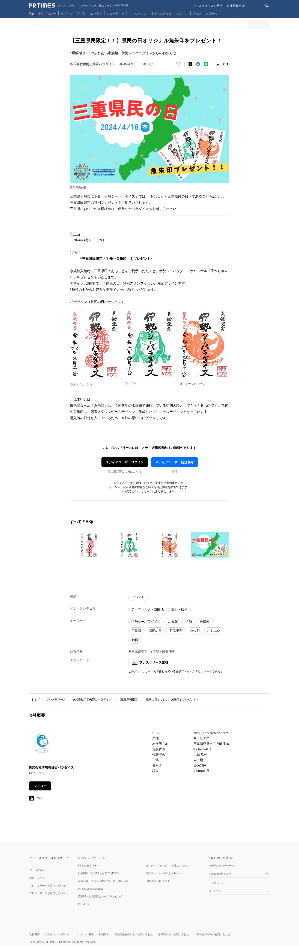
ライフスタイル (161, 13)
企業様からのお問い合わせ (173, 934)
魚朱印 (195, 631)
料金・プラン (37, 878)
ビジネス (182, 13)
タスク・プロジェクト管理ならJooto (167, 865)
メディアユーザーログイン (124, 462)
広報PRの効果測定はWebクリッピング (100, 896)
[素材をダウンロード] (217, 64)
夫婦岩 (204, 621)
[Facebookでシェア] (198, 64)
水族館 (173, 621)
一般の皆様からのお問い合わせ (212, 934)
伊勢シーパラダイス (145, 621)
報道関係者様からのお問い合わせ (133, 934)
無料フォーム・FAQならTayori (163, 873)
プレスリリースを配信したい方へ (48, 893)
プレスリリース (56, 699)
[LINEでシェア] (205, 64)
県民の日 (155, 631)
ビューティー (115, 13)
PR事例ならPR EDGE (157, 881)
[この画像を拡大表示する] (89, 545)
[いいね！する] (178, 64)
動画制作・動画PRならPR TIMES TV (98, 873)
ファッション (138, 13)
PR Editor (83, 904)
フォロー (40, 786)
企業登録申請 (236, 6)
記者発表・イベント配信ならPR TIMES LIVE (103, 881)
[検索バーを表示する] (267, 6)
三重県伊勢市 (138, 651)
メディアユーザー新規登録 (174, 462)
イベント (137, 597)
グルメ (197, 13)
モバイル (66, 13)
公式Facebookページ (221, 865)
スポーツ (212, 13)
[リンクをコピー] (225, 64)
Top (31, 13)
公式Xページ (216, 883)
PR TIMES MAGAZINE (90, 889)
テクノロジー (47, 13)
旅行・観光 (179, 609)
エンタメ (96, 13)
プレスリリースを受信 (207, 6)
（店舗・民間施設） (163, 651)
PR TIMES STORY (88, 865)
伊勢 (189, 621)
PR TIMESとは (37, 870)
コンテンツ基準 (85, 934)
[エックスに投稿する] (190, 64)
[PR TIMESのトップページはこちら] (78, 5)
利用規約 (104, 934)
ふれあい (213, 631)
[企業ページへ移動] (42, 745)
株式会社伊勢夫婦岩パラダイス (92, 699)
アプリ (81, 13)
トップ (35, 699)
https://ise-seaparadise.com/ (211, 733)
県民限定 (175, 631)
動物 (134, 640)
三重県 (136, 631)
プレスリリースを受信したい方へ (48, 885)
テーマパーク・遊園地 (147, 609)
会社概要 (34, 934)
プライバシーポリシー (58, 934)
